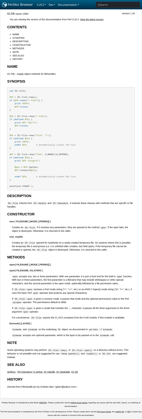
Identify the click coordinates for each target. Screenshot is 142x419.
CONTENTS (17, 27)
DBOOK (43, 403)
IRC (129, 412)
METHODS (18, 48)
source (19, 14)
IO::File (11, 13)
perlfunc (11, 372)
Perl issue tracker (104, 412)
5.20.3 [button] (40, 5)
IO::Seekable (63, 372)
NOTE (15, 52)
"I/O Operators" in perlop (29, 372)
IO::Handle (49, 372)
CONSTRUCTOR (21, 45)
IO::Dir (74, 372)
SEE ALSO (18, 55)
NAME (15, 34)
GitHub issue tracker (79, 403)
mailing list (119, 412)
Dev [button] (51, 5)
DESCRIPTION (20, 41)
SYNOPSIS (18, 38)
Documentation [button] (67, 5)
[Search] (118, 5)
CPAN (25, 14)
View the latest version (92, 19)
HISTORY (17, 59)
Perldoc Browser (17, 4)
